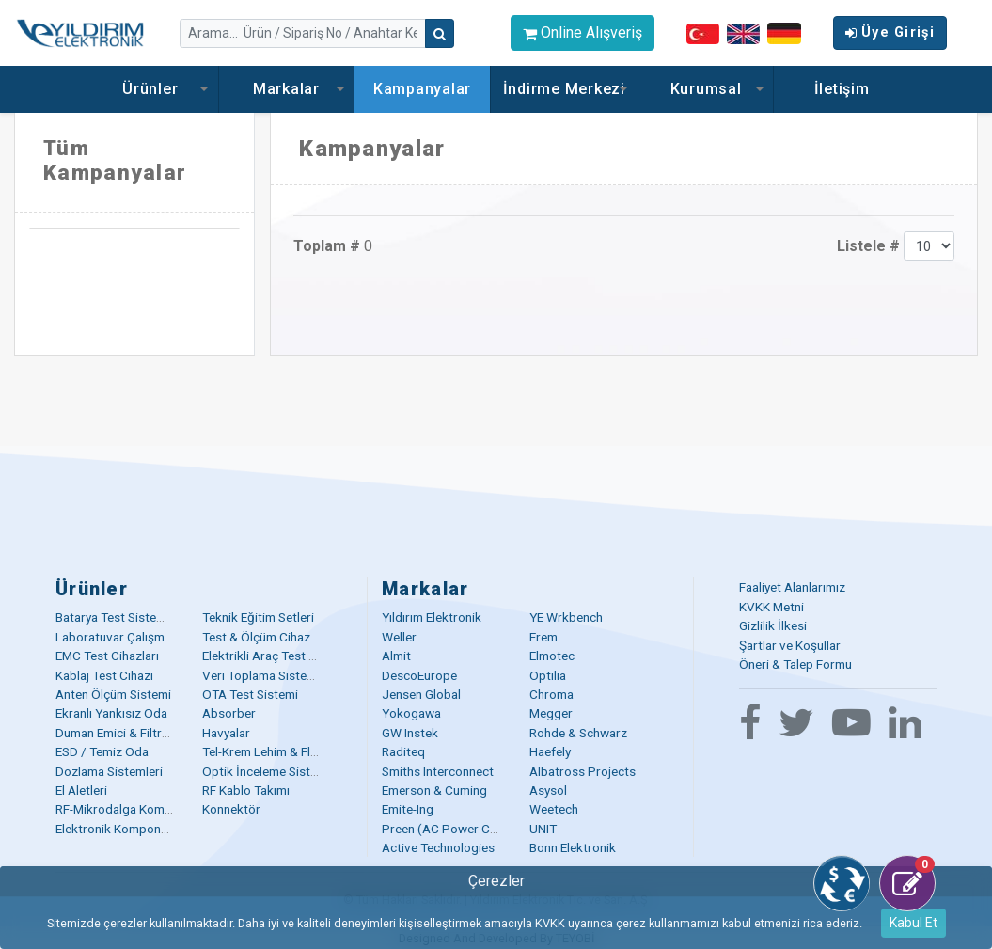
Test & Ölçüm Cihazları (264, 636)
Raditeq (403, 751)
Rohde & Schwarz (578, 732)
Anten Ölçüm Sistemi (113, 694)
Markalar (286, 89)
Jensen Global (421, 694)
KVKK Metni (771, 606)
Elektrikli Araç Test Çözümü (278, 655)
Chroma (551, 694)
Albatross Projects (582, 771)
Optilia (547, 675)
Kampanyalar (422, 89)
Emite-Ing (407, 808)
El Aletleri (81, 790)
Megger (551, 712)
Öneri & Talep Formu (795, 664)
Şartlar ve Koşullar (790, 645)
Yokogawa (411, 712)
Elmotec (552, 655)
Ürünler (150, 89)
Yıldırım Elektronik (431, 617)
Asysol (548, 790)
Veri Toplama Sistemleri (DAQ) (287, 675)
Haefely (550, 751)
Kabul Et (913, 922)
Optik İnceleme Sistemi (266, 771)
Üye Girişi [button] (890, 32)
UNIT (543, 828)
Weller (399, 636)
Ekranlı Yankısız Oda (111, 712)
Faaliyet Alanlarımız (792, 586)
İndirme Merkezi (564, 89)
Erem (543, 636)
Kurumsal (706, 89)
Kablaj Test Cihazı (104, 675)
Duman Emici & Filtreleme (125, 732)
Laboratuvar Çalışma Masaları (138, 636)
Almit (396, 655)
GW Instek (410, 732)
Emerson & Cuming (434, 790)
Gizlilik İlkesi (773, 625)
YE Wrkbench (566, 617)
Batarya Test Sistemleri (119, 617)
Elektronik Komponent (117, 828)
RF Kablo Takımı (246, 790)
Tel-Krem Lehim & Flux (262, 751)
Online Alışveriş (582, 32)
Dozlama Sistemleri (109, 771)
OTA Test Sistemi (250, 694)
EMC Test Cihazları (107, 655)
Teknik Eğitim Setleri (258, 617)
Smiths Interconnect (438, 771)
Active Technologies (438, 847)
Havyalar (226, 732)
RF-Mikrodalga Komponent (129, 808)
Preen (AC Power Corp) (448, 828)
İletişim (842, 89)
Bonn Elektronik (572, 847)
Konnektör (231, 808)
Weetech (553, 808)
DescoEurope (419, 675)
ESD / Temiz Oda (102, 751)
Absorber (229, 712)
